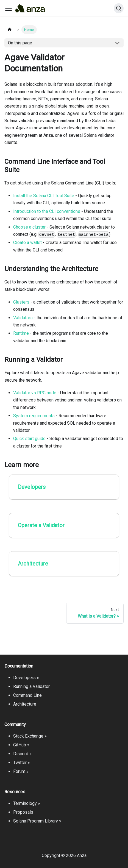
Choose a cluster (29, 227)
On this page (20, 42)
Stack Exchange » (30, 736)
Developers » (26, 677)
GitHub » (21, 745)
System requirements (34, 415)
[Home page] (9, 29)
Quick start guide (29, 438)
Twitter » (21, 762)
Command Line (27, 695)
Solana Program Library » (37, 821)
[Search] (119, 8)
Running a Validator (31, 686)
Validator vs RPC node (34, 392)
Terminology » (26, 803)
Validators (23, 317)
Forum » (21, 771)
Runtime (21, 333)
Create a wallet (27, 242)
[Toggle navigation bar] (8, 8)
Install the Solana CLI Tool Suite (43, 195)
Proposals (23, 812)
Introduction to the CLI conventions (46, 211)
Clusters (21, 302)
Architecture (24, 704)
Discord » (22, 753)
